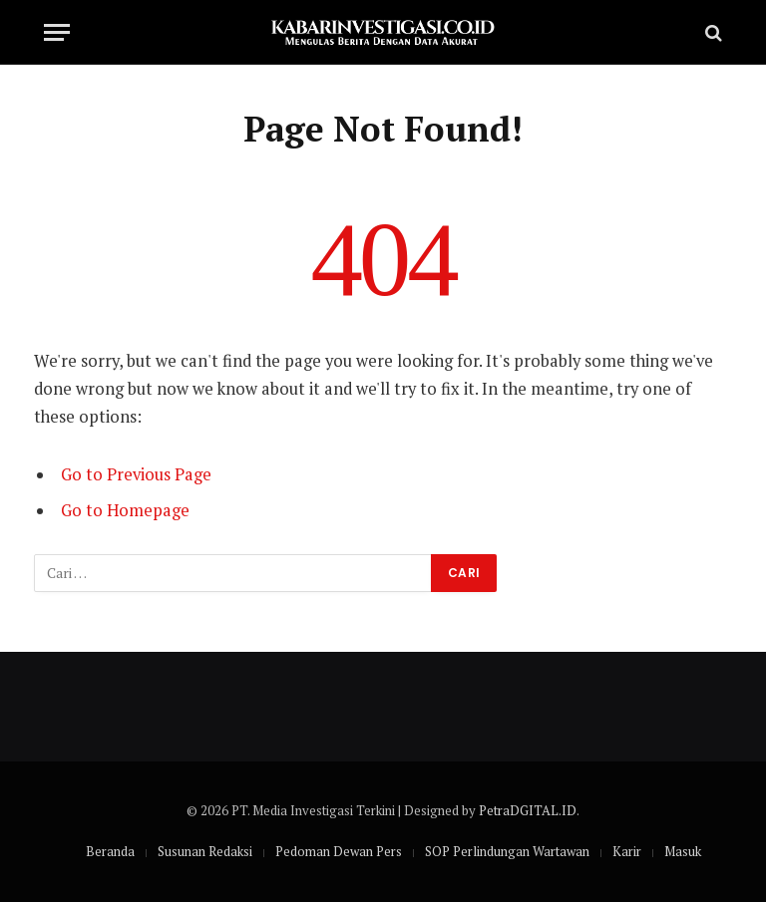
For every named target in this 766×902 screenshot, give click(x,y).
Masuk (682, 851)
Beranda (110, 851)
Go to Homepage (125, 510)
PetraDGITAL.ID (527, 810)
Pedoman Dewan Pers (338, 851)
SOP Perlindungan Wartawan (507, 851)
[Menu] (57, 32)
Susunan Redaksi (205, 851)
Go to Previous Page (136, 474)
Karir (626, 851)
